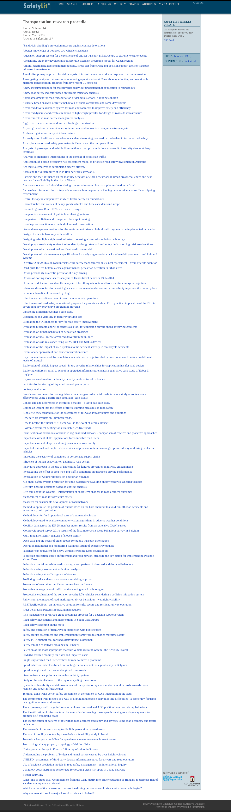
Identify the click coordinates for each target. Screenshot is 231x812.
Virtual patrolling (33, 774)
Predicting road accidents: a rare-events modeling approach (58, 579)
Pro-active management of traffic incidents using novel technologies (63, 589)
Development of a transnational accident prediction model (57, 249)
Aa (194, 3)
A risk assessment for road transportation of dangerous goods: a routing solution (70, 97)
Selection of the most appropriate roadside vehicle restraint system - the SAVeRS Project (75, 649)
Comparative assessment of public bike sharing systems (56, 214)
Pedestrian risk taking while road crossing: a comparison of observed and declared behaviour (78, 564)
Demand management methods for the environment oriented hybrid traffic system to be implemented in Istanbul (89, 229)
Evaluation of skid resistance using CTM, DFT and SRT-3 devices (62, 341)
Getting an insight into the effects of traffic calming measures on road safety (68, 407)
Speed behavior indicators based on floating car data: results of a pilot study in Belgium (75, 665)
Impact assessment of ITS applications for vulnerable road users (61, 438)
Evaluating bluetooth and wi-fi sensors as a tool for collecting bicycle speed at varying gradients (80, 326)
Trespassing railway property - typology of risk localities (56, 744)
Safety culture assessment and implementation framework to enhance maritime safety (74, 634)
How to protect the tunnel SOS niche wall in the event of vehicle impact (65, 422)
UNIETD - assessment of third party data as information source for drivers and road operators (78, 759)
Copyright (71, 805)
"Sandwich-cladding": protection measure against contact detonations (64, 45)
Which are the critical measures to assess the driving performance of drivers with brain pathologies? (82, 788)
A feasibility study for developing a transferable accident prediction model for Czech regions (78, 60)
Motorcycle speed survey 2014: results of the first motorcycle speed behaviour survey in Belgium (81, 530)
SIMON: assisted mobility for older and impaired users (55, 654)
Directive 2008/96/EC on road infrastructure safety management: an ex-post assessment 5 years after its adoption (90, 262)
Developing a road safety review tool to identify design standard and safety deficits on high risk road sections (88, 244)
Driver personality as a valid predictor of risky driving (55, 272)
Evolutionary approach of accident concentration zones (55, 352)
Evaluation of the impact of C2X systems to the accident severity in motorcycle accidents (76, 346)
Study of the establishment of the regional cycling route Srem (59, 680)
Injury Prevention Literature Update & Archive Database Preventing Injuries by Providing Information (174, 805)
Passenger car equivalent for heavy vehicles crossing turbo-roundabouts (65, 550)
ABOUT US (149, 4)
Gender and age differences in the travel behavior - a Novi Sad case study (66, 402)
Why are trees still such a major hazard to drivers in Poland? (58, 793)
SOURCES (88, 4)
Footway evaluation (34, 389)
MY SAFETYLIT (169, 4)
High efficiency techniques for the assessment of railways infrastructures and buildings (74, 412)
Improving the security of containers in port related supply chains (61, 456)
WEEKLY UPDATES (126, 4)
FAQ (188, 56)
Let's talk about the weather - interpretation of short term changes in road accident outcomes (77, 491)
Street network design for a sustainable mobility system (56, 675)
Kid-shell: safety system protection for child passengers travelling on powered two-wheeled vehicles (82, 481)
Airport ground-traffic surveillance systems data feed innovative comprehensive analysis (75, 128)
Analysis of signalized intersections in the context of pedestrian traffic (64, 156)
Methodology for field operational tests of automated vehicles (59, 515)
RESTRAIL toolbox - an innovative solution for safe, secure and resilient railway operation (77, 604)
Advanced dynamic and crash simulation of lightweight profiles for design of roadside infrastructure (82, 112)
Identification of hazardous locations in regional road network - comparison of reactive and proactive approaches (90, 432)
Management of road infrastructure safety (47, 496)
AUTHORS (104, 4)
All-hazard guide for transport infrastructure (49, 133)
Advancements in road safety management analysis (53, 118)
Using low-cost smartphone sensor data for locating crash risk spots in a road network (74, 769)
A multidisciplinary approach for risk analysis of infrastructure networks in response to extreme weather (85, 74)
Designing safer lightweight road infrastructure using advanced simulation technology (74, 239)
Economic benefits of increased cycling (46, 293)
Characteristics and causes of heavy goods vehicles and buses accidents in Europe (71, 204)
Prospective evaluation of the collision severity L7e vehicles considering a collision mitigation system (83, 594)
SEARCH (72, 4)
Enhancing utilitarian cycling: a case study (48, 311)
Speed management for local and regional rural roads (54, 670)
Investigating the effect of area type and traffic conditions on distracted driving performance (77, 471)
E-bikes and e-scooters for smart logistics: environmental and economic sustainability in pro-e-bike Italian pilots (90, 288)
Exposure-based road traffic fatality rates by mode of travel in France (64, 379)
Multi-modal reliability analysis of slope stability (52, 535)
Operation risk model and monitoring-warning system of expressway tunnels (68, 545)
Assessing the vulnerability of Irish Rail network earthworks (58, 171)
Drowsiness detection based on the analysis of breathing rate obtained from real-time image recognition (84, 283)
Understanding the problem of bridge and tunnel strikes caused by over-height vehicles (74, 754)
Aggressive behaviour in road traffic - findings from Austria (58, 123)
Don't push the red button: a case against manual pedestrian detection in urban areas (72, 267)
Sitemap (40, 805)
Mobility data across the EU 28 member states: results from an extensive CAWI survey (74, 525)
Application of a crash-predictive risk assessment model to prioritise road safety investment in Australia (84, 161)
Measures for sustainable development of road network (55, 501)
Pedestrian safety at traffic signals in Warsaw (49, 574)
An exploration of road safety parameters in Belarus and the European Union (68, 143)
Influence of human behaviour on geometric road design (56, 461)
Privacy (80, 805)
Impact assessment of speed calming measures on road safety (59, 443)
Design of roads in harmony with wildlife (47, 234)
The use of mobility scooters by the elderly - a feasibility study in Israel (65, 734)
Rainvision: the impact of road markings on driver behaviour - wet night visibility (71, 599)
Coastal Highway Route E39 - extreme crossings (52, 209)
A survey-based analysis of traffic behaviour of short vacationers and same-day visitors (74, 102)
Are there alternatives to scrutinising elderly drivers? (54, 166)
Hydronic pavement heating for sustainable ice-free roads (57, 427)
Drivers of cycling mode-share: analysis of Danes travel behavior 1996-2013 (68, 278)
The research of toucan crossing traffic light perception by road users (64, 729)
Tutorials (178, 56)
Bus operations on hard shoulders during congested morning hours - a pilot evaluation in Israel (79, 185)
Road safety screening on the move (43, 624)
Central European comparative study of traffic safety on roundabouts (64, 198)
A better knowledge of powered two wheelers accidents (56, 50)
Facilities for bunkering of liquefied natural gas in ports (56, 384)
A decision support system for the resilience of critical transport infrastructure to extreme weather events (85, 55)
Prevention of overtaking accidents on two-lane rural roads (58, 584)
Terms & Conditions (55, 805)
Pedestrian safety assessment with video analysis (52, 569)
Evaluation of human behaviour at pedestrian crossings (55, 331)
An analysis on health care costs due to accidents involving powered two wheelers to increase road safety (85, 138)
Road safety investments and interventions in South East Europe (61, 619)
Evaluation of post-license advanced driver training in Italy (58, 336)
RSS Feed (169, 40)
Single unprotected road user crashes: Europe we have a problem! (62, 659)
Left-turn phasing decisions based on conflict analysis (55, 486)
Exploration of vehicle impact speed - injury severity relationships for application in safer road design (83, 365)
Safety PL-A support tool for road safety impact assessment (58, 639)
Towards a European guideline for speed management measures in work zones (69, 739)
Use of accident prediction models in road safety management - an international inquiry (75, 764)
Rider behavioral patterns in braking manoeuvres (52, 609)
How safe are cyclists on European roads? (47, 417)
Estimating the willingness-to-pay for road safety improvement (60, 321)
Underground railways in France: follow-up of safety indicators (60, 749)
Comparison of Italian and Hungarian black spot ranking (56, 219)
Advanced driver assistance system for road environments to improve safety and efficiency (77, 107)
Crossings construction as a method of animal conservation (58, 224)
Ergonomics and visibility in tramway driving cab (52, 316)
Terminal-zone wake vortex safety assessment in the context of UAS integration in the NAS (77, 693)
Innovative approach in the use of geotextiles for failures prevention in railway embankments (78, 466)
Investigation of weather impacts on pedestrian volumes (56, 476)
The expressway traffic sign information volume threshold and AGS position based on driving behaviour (85, 707)
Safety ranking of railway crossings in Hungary (51, 644)
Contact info (190, 61)
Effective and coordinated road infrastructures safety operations (60, 298)
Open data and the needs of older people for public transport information (66, 540)
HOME (60, 4)
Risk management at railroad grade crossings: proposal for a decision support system (73, 614)
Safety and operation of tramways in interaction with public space (62, 629)
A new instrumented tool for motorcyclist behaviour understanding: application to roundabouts (79, 87)
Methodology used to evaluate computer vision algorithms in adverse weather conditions (75, 520)
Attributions (29, 805)
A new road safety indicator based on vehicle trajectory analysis (61, 92)
